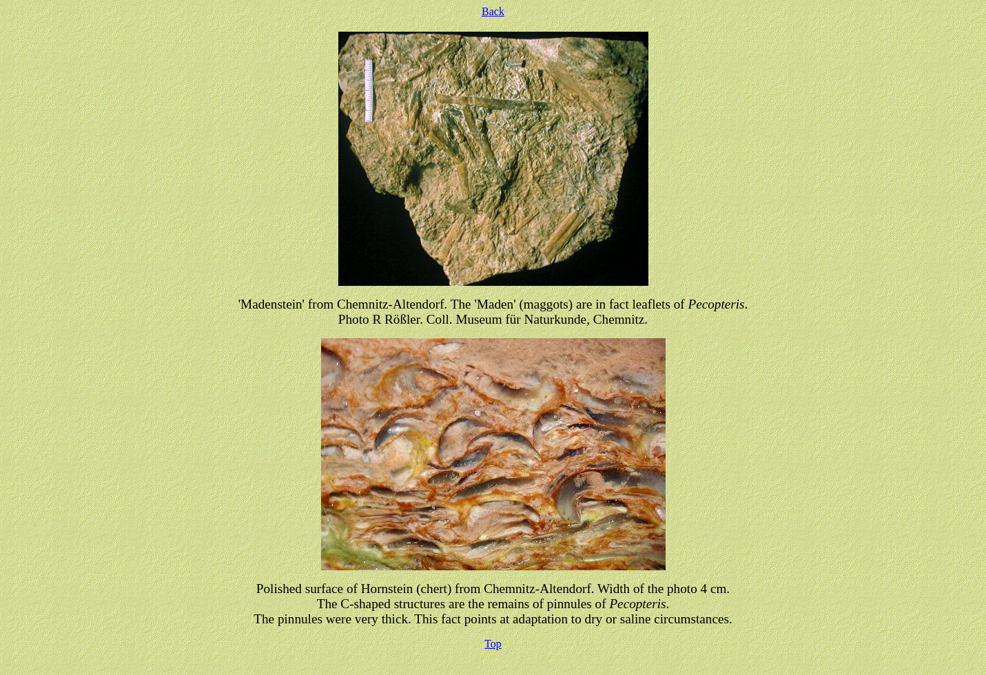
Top (493, 644)
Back (493, 11)
